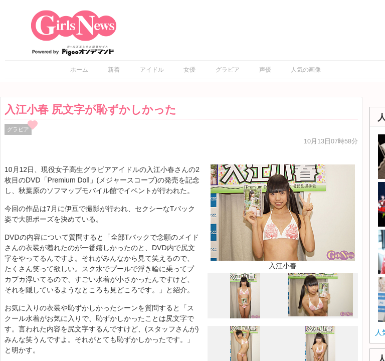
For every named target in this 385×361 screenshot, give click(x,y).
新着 (114, 69)
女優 (189, 69)
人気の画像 (306, 69)
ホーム (79, 69)
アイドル (152, 69)
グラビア (228, 69)
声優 (265, 69)
